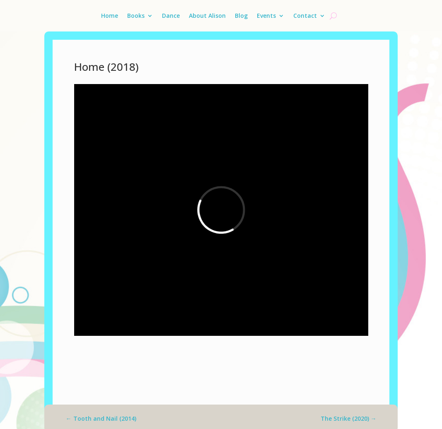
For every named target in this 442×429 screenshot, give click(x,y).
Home (109, 15)
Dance (171, 15)
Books (136, 15)
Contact (305, 15)
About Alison (207, 15)
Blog (241, 15)
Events (266, 15)
